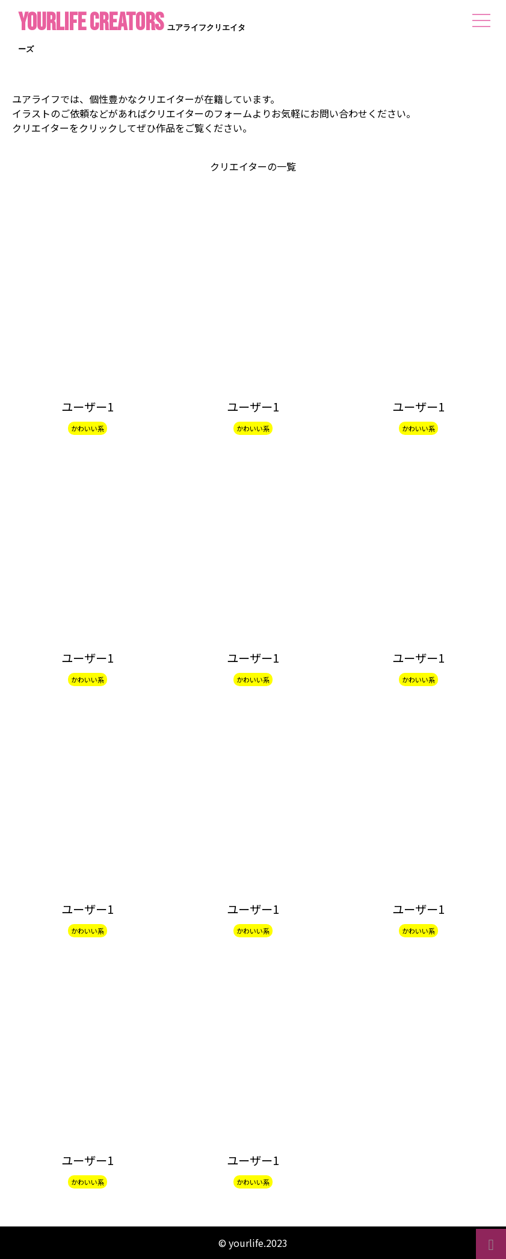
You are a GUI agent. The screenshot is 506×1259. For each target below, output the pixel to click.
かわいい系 (87, 428)
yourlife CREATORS (131, 33)
